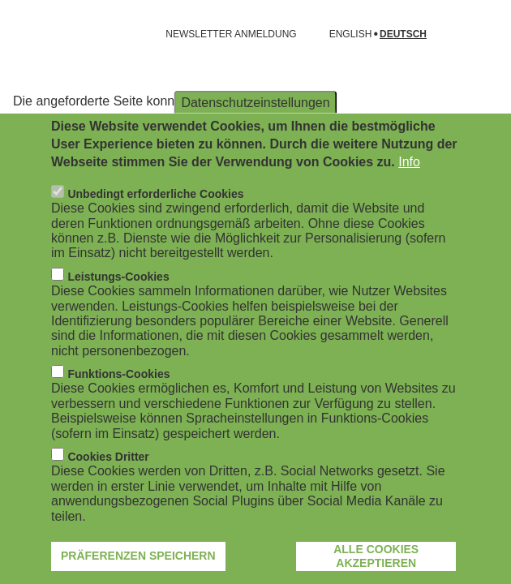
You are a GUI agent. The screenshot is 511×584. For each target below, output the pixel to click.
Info (409, 192)
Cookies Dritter (107, 485)
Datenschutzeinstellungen (255, 132)
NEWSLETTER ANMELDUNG (230, 34)
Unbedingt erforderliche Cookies (155, 223)
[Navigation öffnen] (22, 34)
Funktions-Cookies (118, 403)
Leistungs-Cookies (118, 305)
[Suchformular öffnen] (475, 34)
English (350, 34)
